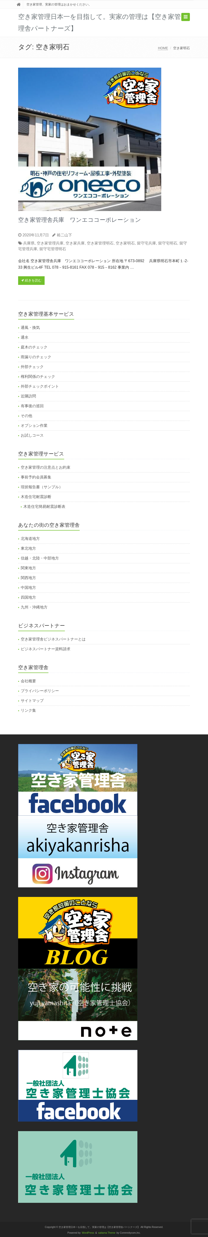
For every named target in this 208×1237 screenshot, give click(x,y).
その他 (26, 416)
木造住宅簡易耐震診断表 (44, 507)
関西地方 (28, 578)
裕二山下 (64, 235)
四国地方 (28, 597)
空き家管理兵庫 (50, 243)
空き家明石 (125, 243)
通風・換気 (30, 328)
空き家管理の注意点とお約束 (45, 467)
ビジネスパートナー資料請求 (45, 649)
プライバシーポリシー (40, 691)
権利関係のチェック (38, 376)
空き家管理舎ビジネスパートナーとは (53, 639)
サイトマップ (32, 701)
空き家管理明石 (100, 243)
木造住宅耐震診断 (36, 497)
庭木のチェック (34, 347)
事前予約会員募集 (36, 477)
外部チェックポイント (40, 386)
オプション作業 (34, 425)
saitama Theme (106, 1233)
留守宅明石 (167, 243)
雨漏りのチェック (36, 357)
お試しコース (32, 435)
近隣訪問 (28, 396)
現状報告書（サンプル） (42, 487)
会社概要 (28, 681)
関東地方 (28, 568)
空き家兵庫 (75, 243)
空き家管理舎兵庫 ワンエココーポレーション (79, 220)
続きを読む (31, 280)
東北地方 (28, 548)
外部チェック (32, 367)
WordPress (88, 1233)
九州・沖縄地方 (34, 607)
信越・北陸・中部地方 (40, 558)
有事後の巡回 (32, 406)
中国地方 (28, 588)
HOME (163, 48)
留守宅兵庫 (146, 243)
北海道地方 (30, 539)
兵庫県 (29, 243)
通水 (24, 337)
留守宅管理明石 (52, 249)
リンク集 (28, 710)
